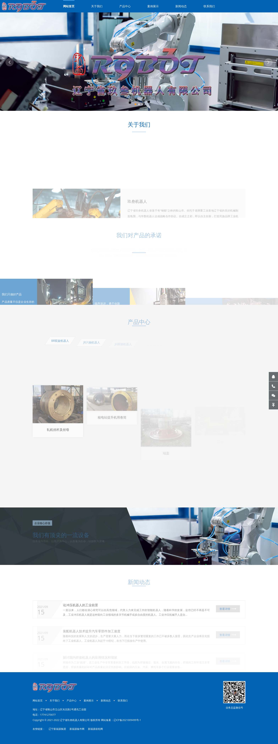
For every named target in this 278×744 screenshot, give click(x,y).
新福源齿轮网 (95, 729)
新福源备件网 (77, 729)
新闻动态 (181, 6)
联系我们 (209, 6)
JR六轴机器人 (91, 345)
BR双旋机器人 (60, 344)
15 (41, 619)
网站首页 (68, 6)
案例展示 (153, 6)
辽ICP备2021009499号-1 (127, 720)
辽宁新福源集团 (57, 729)
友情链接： (39, 729)
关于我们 (96, 6)
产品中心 (125, 6)
